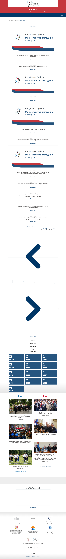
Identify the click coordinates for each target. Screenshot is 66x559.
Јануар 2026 (33, 351)
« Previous (44, 228)
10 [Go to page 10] (50, 281)
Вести (15, 20)
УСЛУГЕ (33, 553)
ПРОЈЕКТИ (32, 551)
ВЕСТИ (22, 551)
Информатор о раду (42, 11)
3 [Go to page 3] (19, 281)
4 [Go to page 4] (23, 281)
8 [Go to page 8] (41, 281)
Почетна (16, 11)
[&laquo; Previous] (33, 256)
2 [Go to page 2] (14, 281)
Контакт (49, 11)
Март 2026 (33, 346)
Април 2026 (33, 343)
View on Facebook (33, 507)
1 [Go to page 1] (10, 281)
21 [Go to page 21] (54, 283)
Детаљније (33, 59)
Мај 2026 (33, 340)
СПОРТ (27, 551)
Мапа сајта (29, 11)
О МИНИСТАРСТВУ (15, 551)
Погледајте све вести (20, 471)
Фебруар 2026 (33, 349)
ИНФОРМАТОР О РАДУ (49, 551)
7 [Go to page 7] (36, 281)
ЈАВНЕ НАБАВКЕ (39, 551)
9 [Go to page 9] (45, 281)
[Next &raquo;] (33, 308)
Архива (34, 11)
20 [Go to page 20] (50, 283)
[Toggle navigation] (62, 15)
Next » (53, 228)
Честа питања (22, 11)
